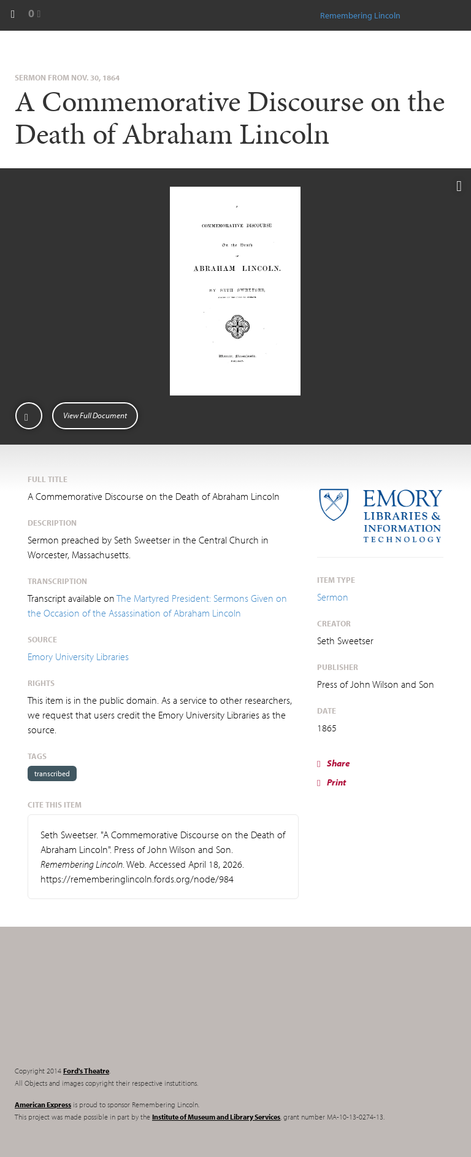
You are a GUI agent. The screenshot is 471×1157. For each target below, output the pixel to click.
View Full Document (95, 415)
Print (331, 782)
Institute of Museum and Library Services (216, 1116)
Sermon (332, 597)
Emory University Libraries (78, 656)
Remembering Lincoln (91, 1006)
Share (333, 763)
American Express (43, 1104)
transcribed (52, 773)
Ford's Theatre (86, 1070)
